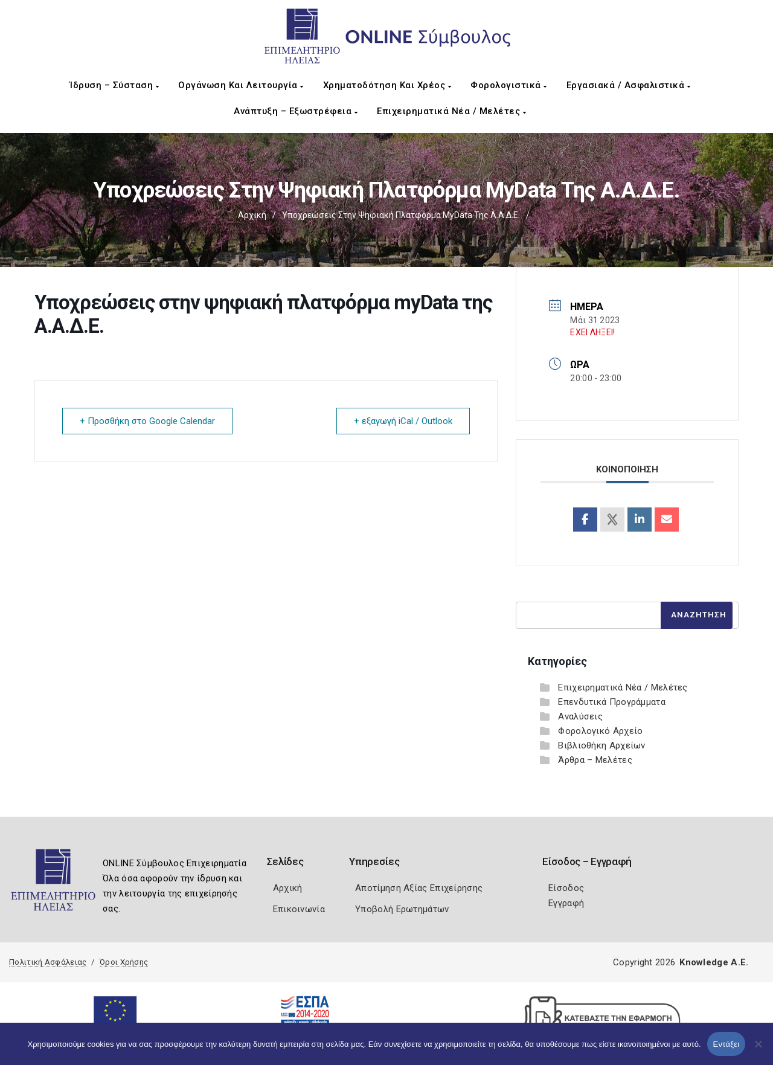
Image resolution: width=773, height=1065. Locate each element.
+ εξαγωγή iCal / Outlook (403, 421)
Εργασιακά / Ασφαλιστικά (628, 85)
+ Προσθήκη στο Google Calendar (147, 421)
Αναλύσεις (580, 716)
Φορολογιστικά (508, 85)
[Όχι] (758, 1050)
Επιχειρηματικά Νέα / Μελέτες (451, 111)
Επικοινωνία (299, 909)
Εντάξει (726, 1044)
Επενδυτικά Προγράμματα (612, 702)
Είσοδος (566, 888)
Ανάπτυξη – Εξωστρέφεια (296, 111)
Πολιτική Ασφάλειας (47, 962)
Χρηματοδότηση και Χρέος (387, 85)
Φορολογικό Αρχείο (600, 731)
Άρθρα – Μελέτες (595, 760)
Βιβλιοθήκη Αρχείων (601, 745)
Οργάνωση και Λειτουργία (241, 85)
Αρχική (252, 215)
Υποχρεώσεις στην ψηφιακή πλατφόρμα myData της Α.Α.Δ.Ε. (401, 215)
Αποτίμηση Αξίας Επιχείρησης (419, 888)
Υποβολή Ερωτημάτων (402, 909)
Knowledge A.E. (713, 962)
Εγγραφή (566, 903)
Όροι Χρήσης (124, 962)
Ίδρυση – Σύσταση (114, 85)
